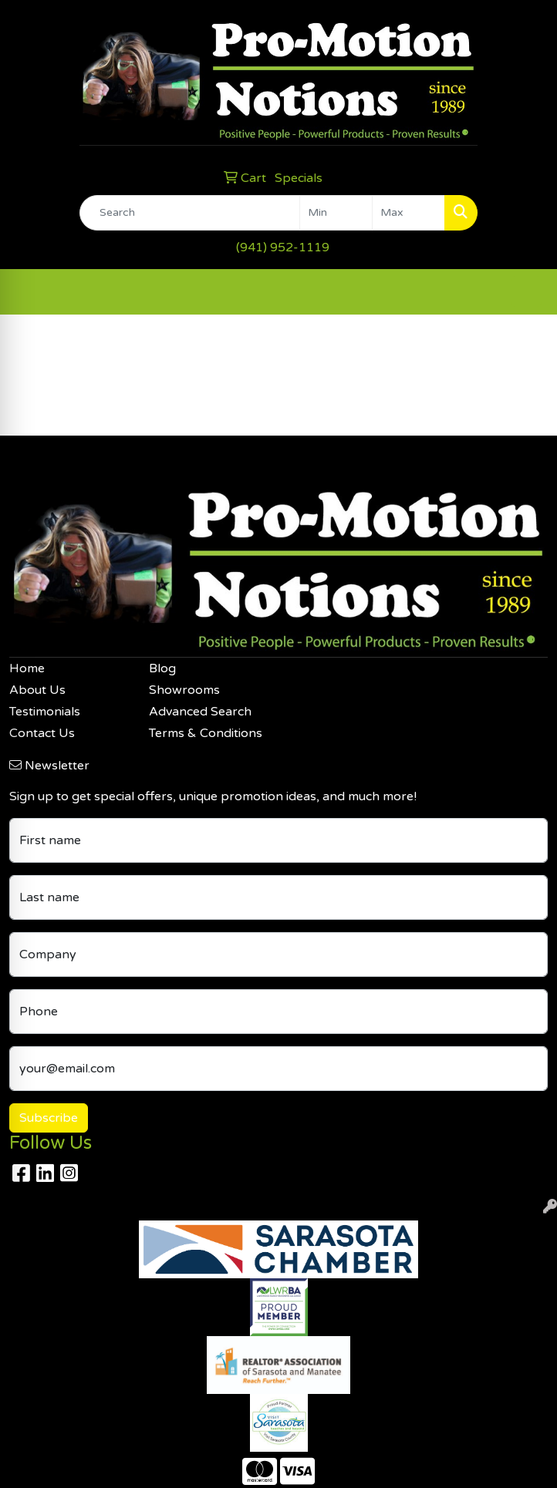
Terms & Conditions (205, 733)
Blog (162, 668)
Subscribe (48, 1118)
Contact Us (42, 733)
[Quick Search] (189, 213)
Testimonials (44, 711)
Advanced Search (200, 711)
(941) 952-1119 (282, 247)
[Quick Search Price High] (408, 213)
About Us (37, 690)
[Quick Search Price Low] (336, 213)
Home (27, 668)
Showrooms (184, 690)
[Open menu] (526, 291)
